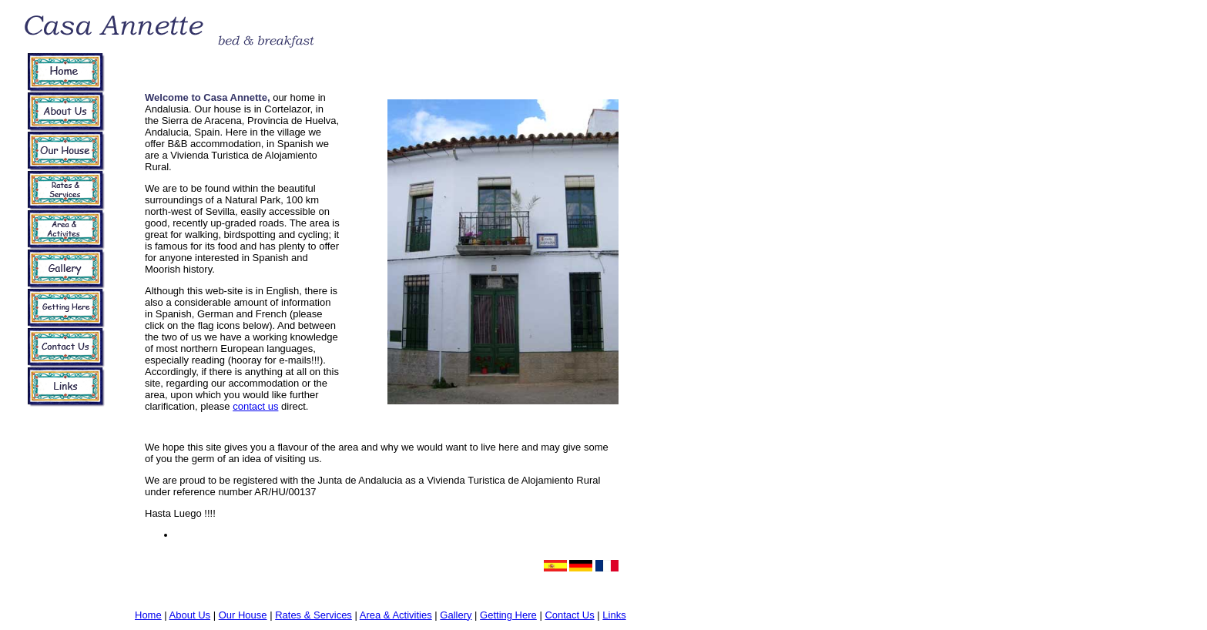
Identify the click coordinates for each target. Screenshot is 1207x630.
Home (148, 615)
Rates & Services (313, 615)
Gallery (455, 615)
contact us (255, 406)
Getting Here (508, 615)
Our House (243, 615)
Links (613, 615)
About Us (189, 615)
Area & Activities (396, 615)
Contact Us (569, 615)
